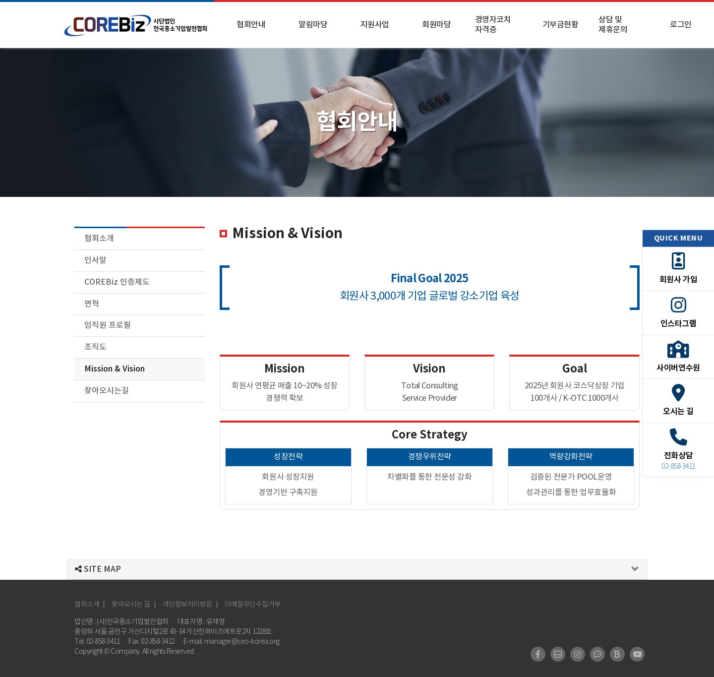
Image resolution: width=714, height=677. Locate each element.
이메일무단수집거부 (253, 605)
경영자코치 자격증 (493, 24)
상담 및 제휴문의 (612, 24)
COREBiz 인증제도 (117, 282)
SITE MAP (98, 569)
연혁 (91, 304)
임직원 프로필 (107, 325)
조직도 (95, 347)
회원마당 (436, 24)
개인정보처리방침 (187, 605)
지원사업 (374, 24)
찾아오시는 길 (131, 605)
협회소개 (99, 238)
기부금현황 (560, 24)
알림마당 (312, 24)
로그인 (681, 24)
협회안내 (251, 24)
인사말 (95, 260)
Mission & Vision (114, 369)
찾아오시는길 (106, 390)
